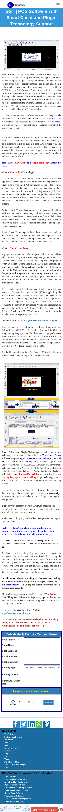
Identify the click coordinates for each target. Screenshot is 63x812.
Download (8, 740)
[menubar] (32, 751)
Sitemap (2, 807)
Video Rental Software (13, 801)
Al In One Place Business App (16, 782)
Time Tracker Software (14, 796)
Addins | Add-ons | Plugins (15, 765)
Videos (7, 759)
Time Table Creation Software (16, 790)
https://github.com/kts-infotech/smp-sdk (40, 320)
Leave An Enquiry (44, 810)
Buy (6, 743)
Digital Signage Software (14, 785)
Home (8, 807)
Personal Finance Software (15, 779)
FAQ (6, 756)
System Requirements (13, 737)
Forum (7, 751)
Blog (6, 754)
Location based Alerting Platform (18, 788)
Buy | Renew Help (11, 762)
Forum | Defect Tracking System (17, 799)
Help (6, 745)
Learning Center (11, 748)
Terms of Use (25, 807)
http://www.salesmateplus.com (16, 613)
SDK (14, 603)
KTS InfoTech (37, 295)
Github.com (33, 314)
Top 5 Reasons (10, 734)
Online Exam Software (13, 793)
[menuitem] (20, 734)
